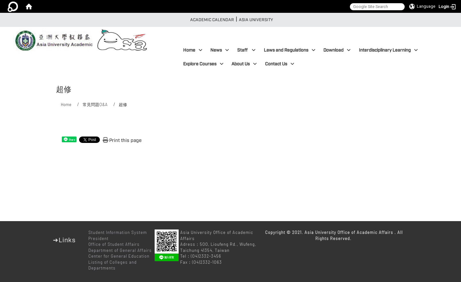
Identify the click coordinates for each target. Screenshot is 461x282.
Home (192, 50)
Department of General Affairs (120, 250)
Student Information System (117, 232)
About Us (244, 64)
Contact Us (279, 64)
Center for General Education (119, 256)
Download (337, 50)
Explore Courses (203, 64)
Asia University (256, 19)
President (98, 238)
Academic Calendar (212, 19)
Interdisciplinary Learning (388, 50)
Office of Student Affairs (114, 244)
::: (185, 19)
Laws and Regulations (289, 50)
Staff (246, 50)
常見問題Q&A (95, 104)
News (219, 50)
